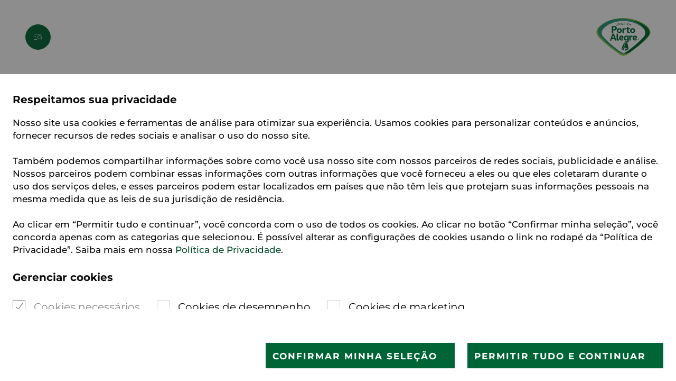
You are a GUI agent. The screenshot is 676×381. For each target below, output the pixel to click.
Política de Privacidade (228, 249)
